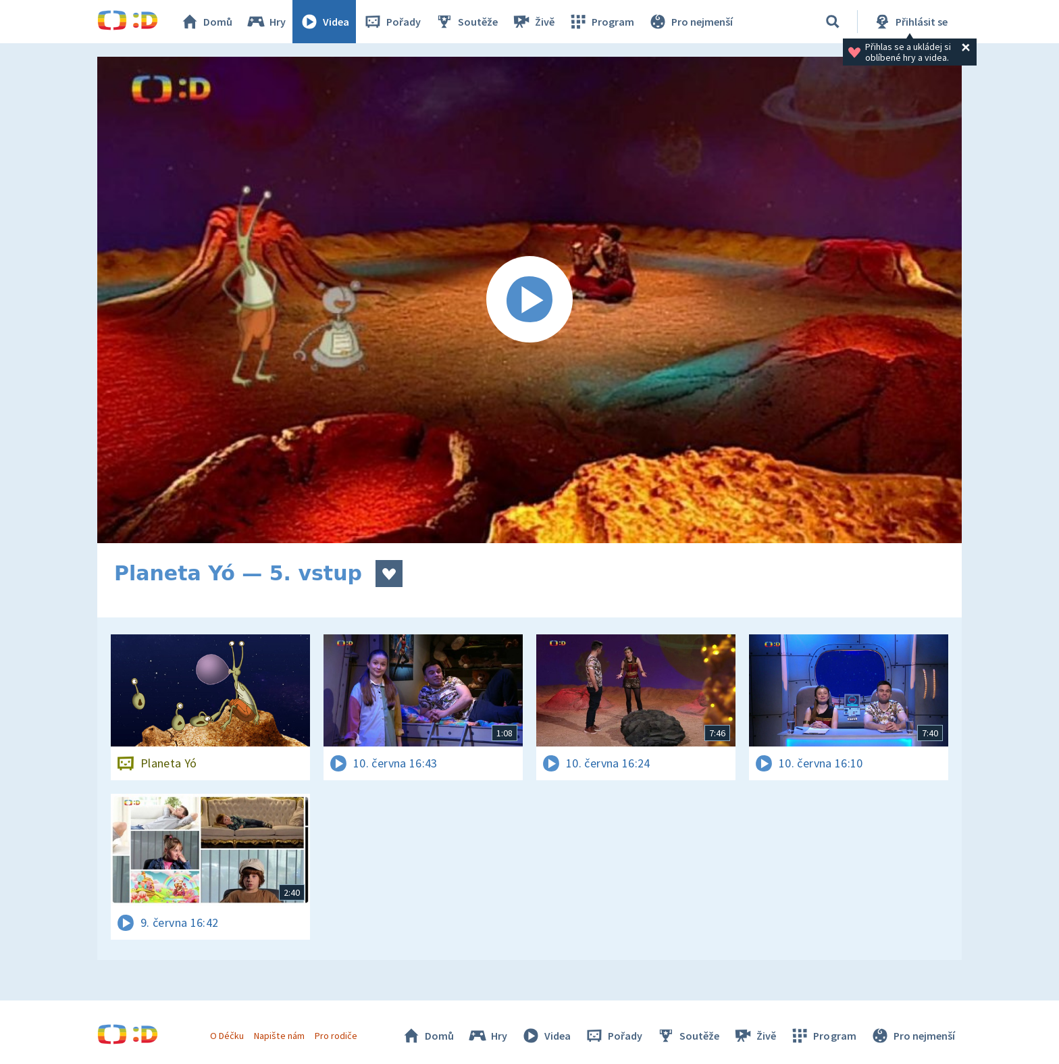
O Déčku (227, 1036)
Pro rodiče (336, 1036)
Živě (532, 21)
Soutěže (466, 21)
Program (601, 21)
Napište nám (279, 1036)
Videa (324, 21)
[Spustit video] (529, 300)
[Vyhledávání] (832, 21)
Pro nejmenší (690, 21)
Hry (266, 21)
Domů (206, 21)
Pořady (392, 21)
